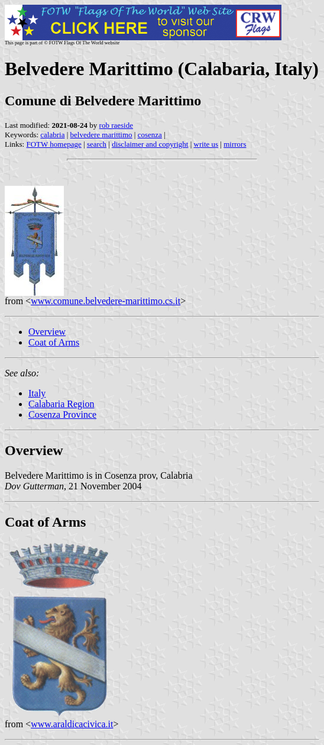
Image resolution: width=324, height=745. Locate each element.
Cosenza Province (62, 414)
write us (206, 144)
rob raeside (116, 125)
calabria (52, 134)
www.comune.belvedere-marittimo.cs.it (105, 301)
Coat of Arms (53, 342)
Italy (37, 393)
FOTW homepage (53, 144)
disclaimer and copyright (150, 144)
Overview (47, 332)
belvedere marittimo (101, 134)
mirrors (234, 144)
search (96, 144)
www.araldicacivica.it (72, 724)
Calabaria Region (61, 404)
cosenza (150, 134)
